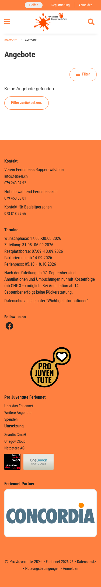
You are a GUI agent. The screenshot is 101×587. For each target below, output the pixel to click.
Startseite (10, 40)
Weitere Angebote (18, 412)
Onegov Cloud (15, 441)
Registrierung (60, 5)
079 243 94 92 (15, 183)
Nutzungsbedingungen (42, 568)
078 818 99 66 (15, 213)
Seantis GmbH (15, 435)
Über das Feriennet (18, 406)
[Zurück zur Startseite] (50, 22)
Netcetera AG (14, 448)
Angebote (30, 40)
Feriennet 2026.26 (60, 562)
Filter (83, 74)
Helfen (33, 5)
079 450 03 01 (15, 198)
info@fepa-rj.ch (16, 176)
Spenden (11, 419)
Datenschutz (86, 562)
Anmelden (85, 5)
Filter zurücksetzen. (26, 102)
